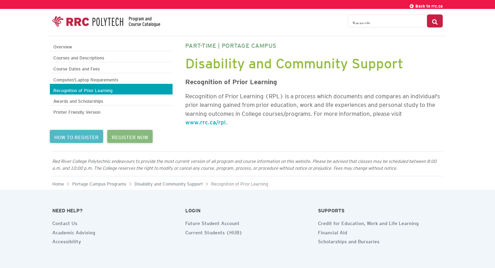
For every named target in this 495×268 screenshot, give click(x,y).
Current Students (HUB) (213, 231)
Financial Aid (332, 231)
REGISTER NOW (130, 136)
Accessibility (66, 240)
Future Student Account (212, 222)
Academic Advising (73, 231)
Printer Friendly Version (76, 111)
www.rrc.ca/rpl (205, 121)
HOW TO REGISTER (76, 136)
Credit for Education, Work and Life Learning (368, 222)
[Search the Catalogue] (387, 20)
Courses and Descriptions (78, 56)
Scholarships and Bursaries (349, 240)
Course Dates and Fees (76, 67)
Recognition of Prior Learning (82, 89)
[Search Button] (435, 20)
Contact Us (64, 222)
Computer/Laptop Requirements (85, 78)
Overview (62, 45)
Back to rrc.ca (426, 5)
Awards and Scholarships (78, 100)
